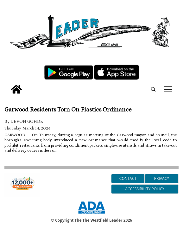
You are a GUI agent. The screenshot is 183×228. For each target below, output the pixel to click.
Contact (127, 178)
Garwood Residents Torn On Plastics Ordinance (67, 109)
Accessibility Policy (144, 189)
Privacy (161, 178)
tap (168, 89)
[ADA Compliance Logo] (91, 215)
